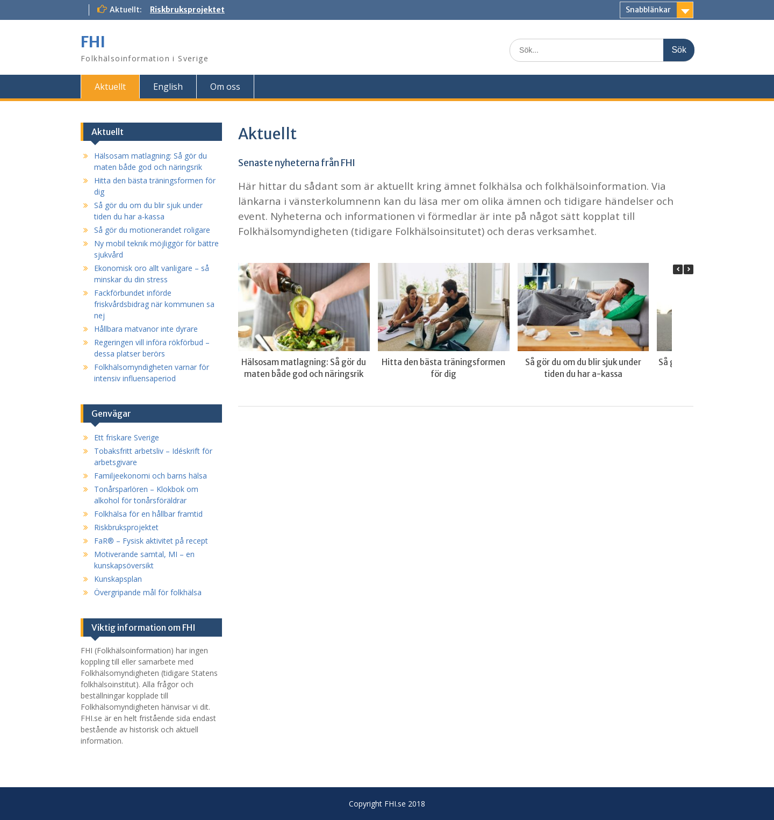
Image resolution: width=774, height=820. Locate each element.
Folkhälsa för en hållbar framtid (148, 514)
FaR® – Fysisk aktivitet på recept (151, 541)
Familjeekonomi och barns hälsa (150, 475)
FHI (93, 42)
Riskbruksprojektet (187, 10)
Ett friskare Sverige (126, 437)
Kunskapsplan (118, 579)
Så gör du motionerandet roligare (152, 230)
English (168, 86)
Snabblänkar (648, 10)
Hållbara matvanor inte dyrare (146, 329)
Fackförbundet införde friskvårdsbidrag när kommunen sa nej (154, 304)
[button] (688, 269)
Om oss (225, 86)
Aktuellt (110, 86)
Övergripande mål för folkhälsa (148, 592)
